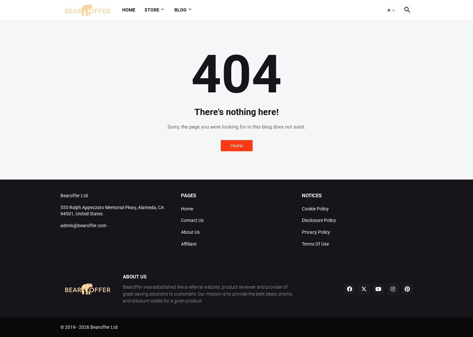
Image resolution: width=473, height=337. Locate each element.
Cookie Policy (315, 208)
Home (128, 9)
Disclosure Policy (319, 220)
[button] (391, 10)
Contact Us (192, 220)
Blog (180, 9)
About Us (190, 232)
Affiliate (188, 244)
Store (152, 9)
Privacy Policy (316, 232)
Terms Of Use (315, 244)
